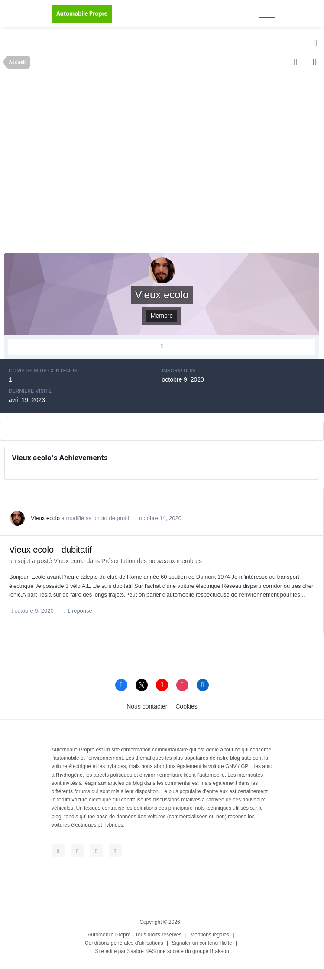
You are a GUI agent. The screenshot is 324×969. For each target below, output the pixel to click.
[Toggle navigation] (266, 13)
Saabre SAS (141, 951)
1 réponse (78, 610)
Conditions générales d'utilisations (124, 943)
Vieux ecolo (45, 518)
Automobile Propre (108, 935)
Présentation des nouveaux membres (151, 560)
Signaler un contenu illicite (202, 943)
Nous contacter (146, 706)
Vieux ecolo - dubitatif (50, 549)
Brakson (219, 951)
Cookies (186, 706)
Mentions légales (209, 935)
